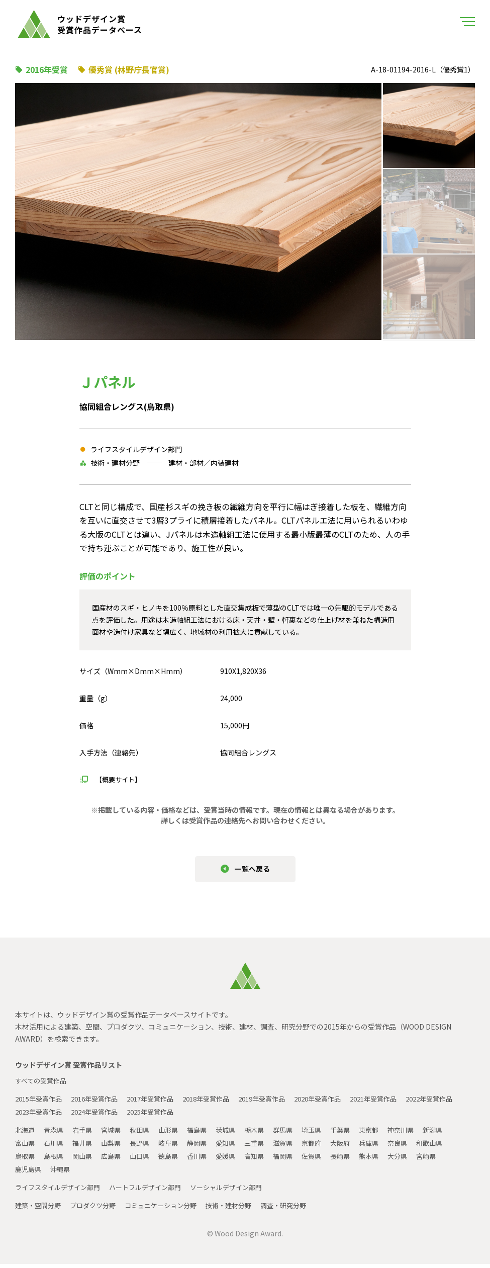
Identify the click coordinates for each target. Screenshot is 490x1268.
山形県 (176, 1134)
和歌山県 (451, 1147)
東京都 (387, 1134)
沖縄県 (62, 1173)
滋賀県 (297, 1147)
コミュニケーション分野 (170, 1209)
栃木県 (266, 1134)
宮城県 (116, 1134)
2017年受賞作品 (161, 1102)
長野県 (146, 1147)
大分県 (417, 1160)
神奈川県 (421, 1134)
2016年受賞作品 (101, 1102)
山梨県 (116, 1147)
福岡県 (297, 1160)
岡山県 (85, 1160)
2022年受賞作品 (40, 1116)
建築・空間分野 (39, 1209)
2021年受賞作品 (402, 1102)
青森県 (55, 1134)
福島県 (206, 1134)
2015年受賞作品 (40, 1102)
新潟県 (454, 1134)
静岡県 (206, 1147)
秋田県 (146, 1134)
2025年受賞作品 (221, 1116)
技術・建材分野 (242, 1209)
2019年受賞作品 (282, 1102)
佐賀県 (327, 1160)
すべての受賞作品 (42, 1084)
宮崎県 (447, 1160)
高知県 (266, 1160)
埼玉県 (327, 1134)
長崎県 (357, 1160)
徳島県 (176, 1160)
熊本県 (387, 1160)
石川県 (55, 1147)
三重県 (266, 1147)
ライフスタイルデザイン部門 (61, 1191)
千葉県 (357, 1134)
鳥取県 (25, 1160)
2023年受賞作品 (101, 1116)
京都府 (327, 1147)
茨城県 (236, 1134)
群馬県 (297, 1134)
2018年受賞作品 (221, 1102)
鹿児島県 (29, 1173)
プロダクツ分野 (98, 1209)
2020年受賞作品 (342, 1102)
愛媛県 (236, 1160)
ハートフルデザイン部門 (154, 1191)
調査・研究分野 (301, 1209)
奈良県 (417, 1147)
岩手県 (85, 1134)
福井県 (85, 1147)
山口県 (146, 1160)
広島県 (116, 1160)
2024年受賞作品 (161, 1116)
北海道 (25, 1134)
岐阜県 (176, 1147)
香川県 (206, 1160)
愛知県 (236, 1147)
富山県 (25, 1147)
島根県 (55, 1160)
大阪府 (357, 1147)
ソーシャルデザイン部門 (240, 1191)
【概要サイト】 (120, 779)
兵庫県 (387, 1147)
